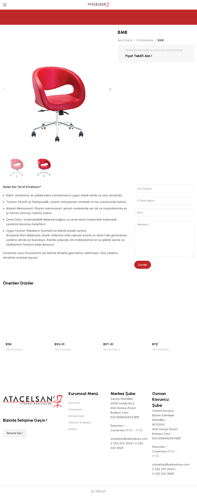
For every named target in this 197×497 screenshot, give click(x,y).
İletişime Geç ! (15, 433)
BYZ (155, 344)
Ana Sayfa (125, 40)
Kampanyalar (76, 416)
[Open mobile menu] (5, 5)
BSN (8, 344)
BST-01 (108, 344)
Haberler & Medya (79, 422)
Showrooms (75, 409)
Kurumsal (74, 402)
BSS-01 (59, 344)
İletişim (72, 429)
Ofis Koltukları (145, 40)
